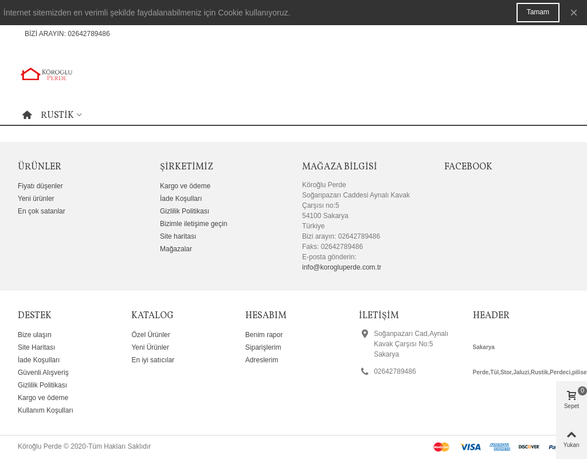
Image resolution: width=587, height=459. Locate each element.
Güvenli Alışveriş (43, 373)
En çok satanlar (41, 211)
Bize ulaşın (35, 335)
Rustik (57, 115)
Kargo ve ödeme (185, 186)
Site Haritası (36, 347)
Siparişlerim (263, 347)
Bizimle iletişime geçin (193, 224)
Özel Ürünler (150, 335)
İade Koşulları (181, 199)
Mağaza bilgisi (339, 167)
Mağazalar (176, 249)
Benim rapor (264, 335)
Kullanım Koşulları (45, 410)
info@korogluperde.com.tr (341, 267)
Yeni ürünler (36, 199)
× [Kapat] (574, 12)
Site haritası (178, 236)
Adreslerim (261, 360)
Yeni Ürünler (150, 347)
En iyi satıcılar (152, 360)
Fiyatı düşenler (40, 186)
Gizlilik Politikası (184, 211)
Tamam (538, 12)
